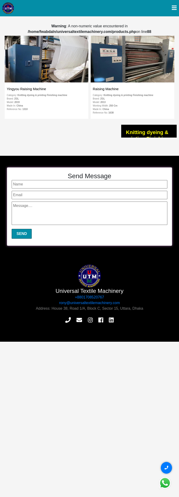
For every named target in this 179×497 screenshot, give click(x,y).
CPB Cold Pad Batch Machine (36, 186)
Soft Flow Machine (28, 173)
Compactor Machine (29, 166)
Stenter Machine (27, 214)
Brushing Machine (28, 254)
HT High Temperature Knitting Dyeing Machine (48, 200)
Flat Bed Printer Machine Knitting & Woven (46, 193)
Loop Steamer (25, 241)
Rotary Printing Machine (32, 180)
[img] (174, 8)
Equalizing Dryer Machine (33, 234)
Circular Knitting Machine (33, 247)
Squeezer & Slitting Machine (35, 153)
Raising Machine (27, 220)
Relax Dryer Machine (30, 261)
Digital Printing (25, 207)
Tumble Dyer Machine (30, 159)
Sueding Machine (27, 227)
